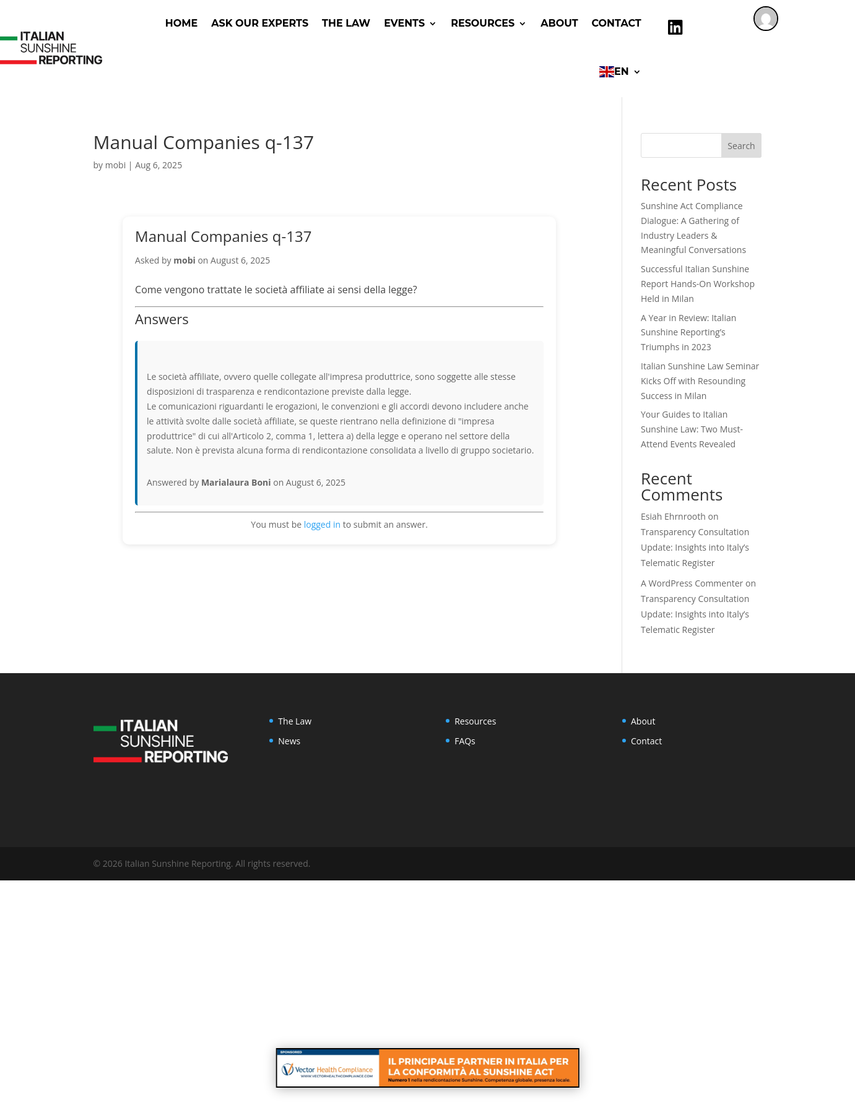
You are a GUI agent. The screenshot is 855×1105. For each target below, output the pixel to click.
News (289, 741)
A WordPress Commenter (692, 583)
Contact (616, 23)
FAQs (464, 741)
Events (404, 23)
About (559, 23)
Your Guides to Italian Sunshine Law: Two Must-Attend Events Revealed (692, 429)
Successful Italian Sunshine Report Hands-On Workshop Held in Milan (698, 283)
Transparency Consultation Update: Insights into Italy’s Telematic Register (695, 547)
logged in (322, 524)
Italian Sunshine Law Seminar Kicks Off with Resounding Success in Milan (700, 381)
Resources (475, 721)
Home (181, 23)
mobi (115, 165)
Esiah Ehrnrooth (673, 516)
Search (741, 146)
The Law (346, 23)
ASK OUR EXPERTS (259, 23)
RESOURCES (482, 23)
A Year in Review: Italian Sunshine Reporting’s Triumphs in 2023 (688, 332)
